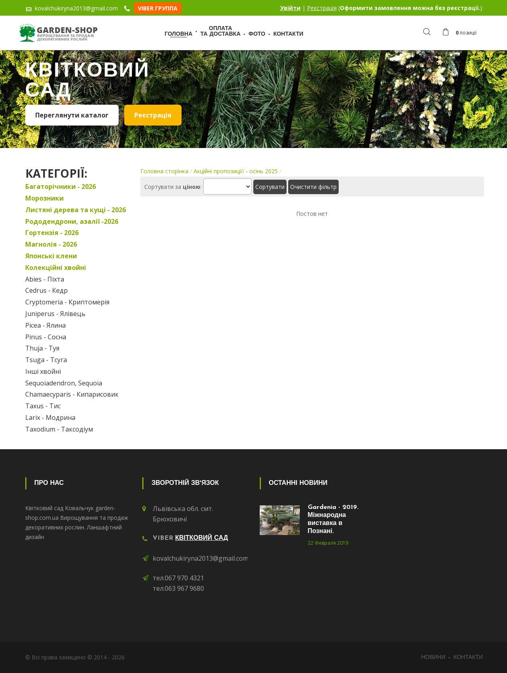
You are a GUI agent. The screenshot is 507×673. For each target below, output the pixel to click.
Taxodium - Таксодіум (59, 429)
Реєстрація (322, 8)
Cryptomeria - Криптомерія (67, 302)
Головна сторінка (164, 171)
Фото (256, 34)
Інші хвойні (43, 371)
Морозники (44, 198)
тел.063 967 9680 (178, 588)
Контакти (288, 34)
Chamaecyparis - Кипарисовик (72, 394)
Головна (178, 34)
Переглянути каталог (72, 115)
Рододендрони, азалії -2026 (71, 221)
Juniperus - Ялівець (55, 313)
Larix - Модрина (50, 417)
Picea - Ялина (45, 325)
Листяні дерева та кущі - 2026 (75, 209)
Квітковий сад (201, 538)
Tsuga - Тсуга (46, 359)
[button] (461, 33)
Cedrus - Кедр (46, 290)
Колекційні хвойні (55, 267)
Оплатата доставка (220, 31)
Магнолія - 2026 (51, 244)
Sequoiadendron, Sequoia (63, 383)
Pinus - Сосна (45, 336)
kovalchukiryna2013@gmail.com (200, 558)
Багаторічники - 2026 (60, 186)
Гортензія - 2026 (52, 232)
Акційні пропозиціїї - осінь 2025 (236, 171)
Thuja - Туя (42, 348)
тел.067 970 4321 (178, 578)
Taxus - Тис (43, 405)
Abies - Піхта (44, 279)
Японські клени (51, 255)
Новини (433, 658)
